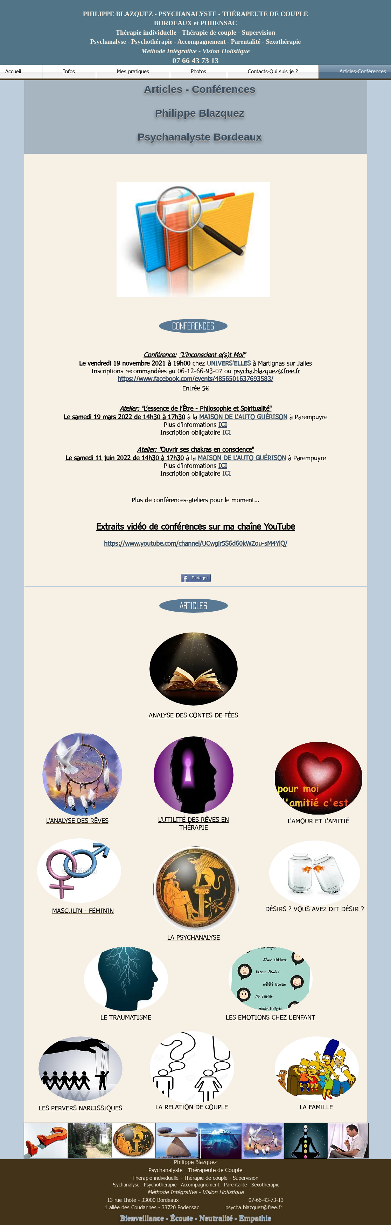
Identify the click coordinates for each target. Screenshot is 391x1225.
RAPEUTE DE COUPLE (272, 14)
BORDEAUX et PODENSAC (195, 23)
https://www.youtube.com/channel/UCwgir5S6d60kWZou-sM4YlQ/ (195, 544)
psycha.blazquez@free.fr (266, 371)
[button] (193, 326)
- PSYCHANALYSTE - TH (157, 14)
